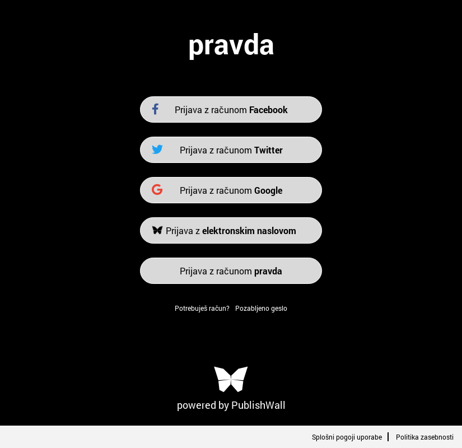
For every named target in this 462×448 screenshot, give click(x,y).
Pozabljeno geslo (261, 308)
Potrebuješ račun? (202, 308)
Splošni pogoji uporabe (347, 436)
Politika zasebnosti (425, 436)
